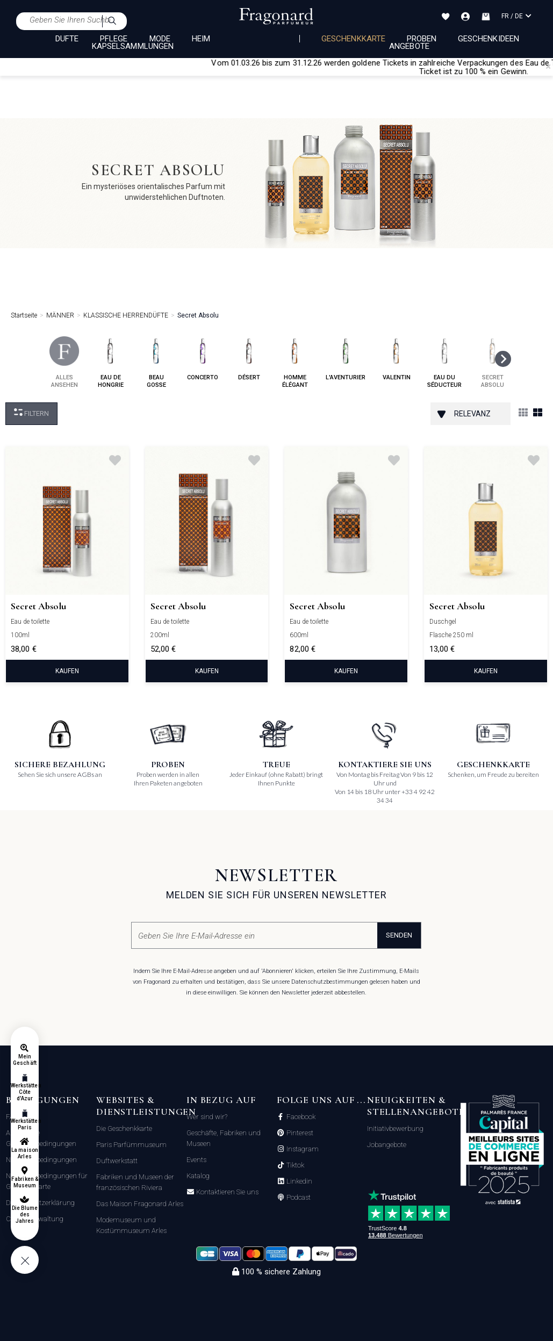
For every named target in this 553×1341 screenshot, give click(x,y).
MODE (159, 38)
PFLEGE (113, 38)
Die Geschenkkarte (124, 1128)
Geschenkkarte (353, 38)
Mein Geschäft (24, 1060)
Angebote (409, 46)
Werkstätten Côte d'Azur (25, 1092)
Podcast (298, 1197)
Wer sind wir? (206, 1117)
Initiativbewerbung (395, 1128)
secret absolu (492, 362)
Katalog (198, 1176)
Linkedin (298, 1181)
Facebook (300, 1117)
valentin (396, 358)
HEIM (201, 38)
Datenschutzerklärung (40, 1203)
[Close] (548, 66)
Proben (421, 38)
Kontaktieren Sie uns (226, 1192)
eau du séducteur (444, 362)
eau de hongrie (110, 362)
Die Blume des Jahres (25, 1214)
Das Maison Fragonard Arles (139, 1204)
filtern (31, 412)
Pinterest (299, 1133)
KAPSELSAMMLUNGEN (133, 46)
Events (196, 1160)
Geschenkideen (488, 38)
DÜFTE (66, 38)
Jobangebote (386, 1145)
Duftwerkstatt (117, 1161)
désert (249, 358)
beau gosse (156, 362)
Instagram (302, 1149)
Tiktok (294, 1165)
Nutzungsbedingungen (41, 1160)
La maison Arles (24, 1153)
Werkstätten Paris (25, 1124)
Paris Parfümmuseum (131, 1145)
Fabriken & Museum (24, 1182)
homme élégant (295, 362)
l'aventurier (345, 358)
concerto (202, 358)
